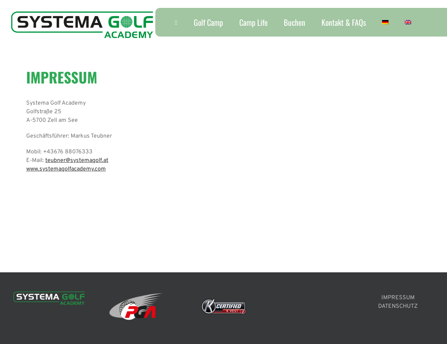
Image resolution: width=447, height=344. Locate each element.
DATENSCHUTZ (398, 306)
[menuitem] (385, 22)
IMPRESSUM (398, 297)
